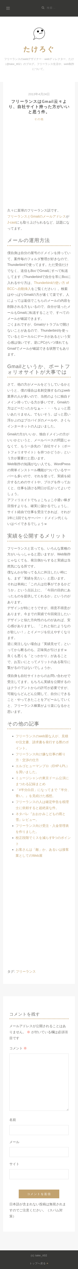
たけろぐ (39, 49)
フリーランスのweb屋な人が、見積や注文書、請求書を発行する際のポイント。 (42, 742)
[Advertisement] (39, 169)
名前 (12, 1120)
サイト (14, 1164)
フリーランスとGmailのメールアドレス (36, 216)
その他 (39, 119)
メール (14, 1142)
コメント (18, 1048)
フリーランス (26, 971)
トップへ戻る (39, 1263)
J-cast (11, 222)
